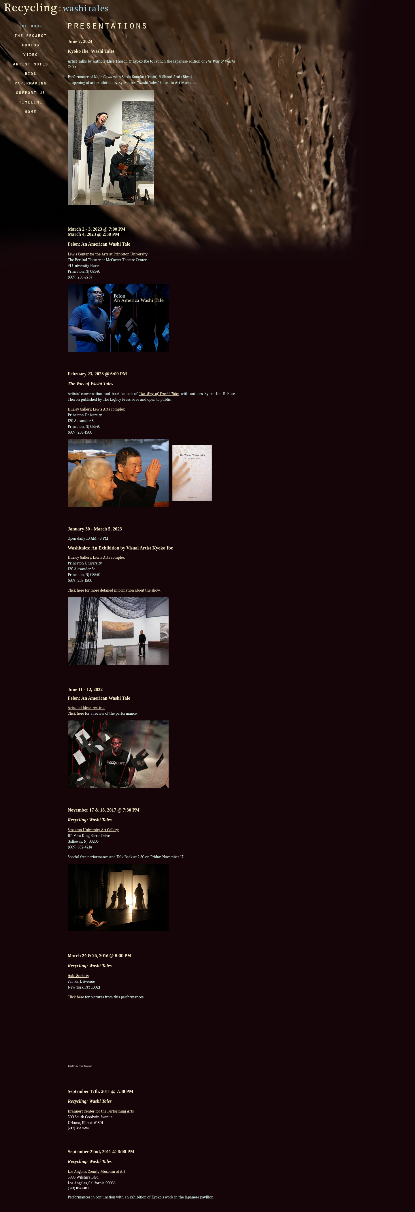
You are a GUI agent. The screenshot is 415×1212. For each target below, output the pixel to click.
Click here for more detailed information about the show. (114, 590)
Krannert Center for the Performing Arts (101, 1111)
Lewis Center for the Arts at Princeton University (108, 254)
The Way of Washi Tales (159, 393)
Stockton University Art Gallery (93, 829)
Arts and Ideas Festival (86, 707)
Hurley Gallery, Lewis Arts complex (96, 409)
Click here (76, 713)
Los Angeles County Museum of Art (96, 1171)
